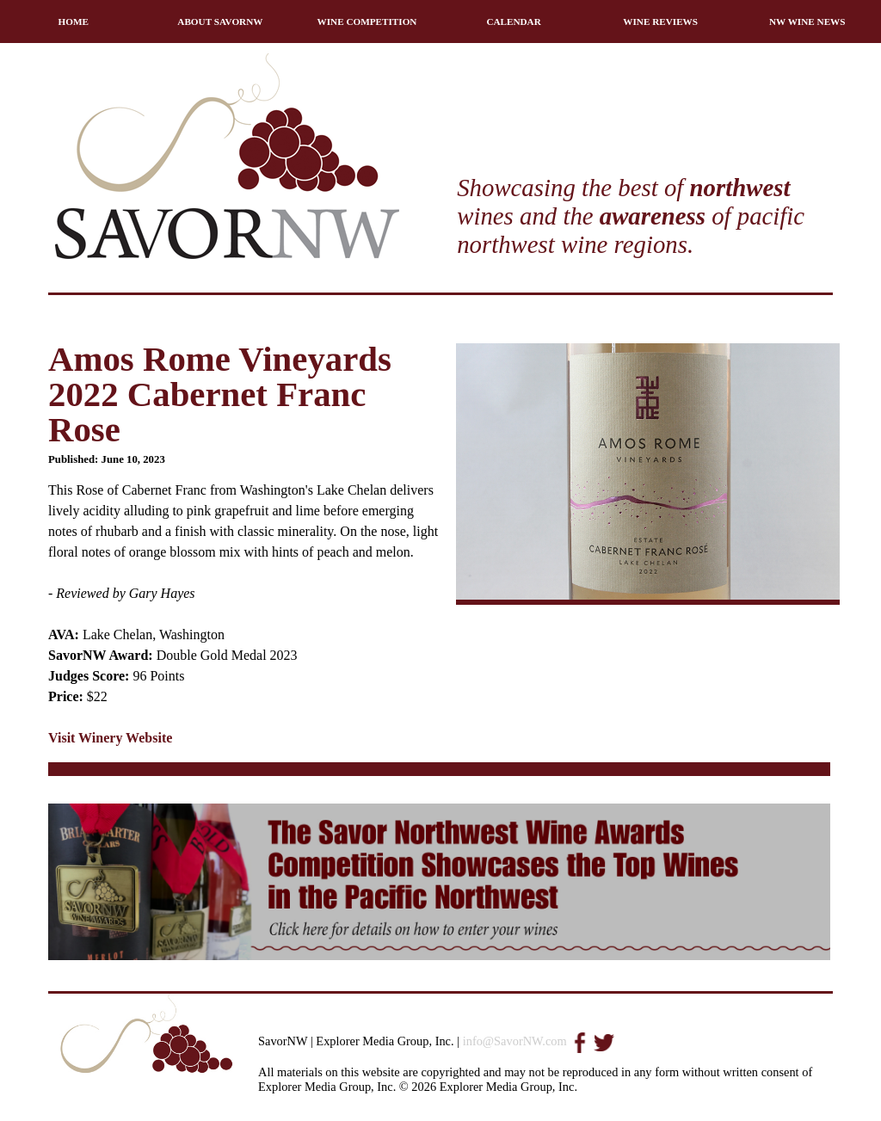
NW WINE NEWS (807, 21)
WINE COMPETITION (367, 21)
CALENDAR (513, 21)
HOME (74, 21)
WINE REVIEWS (660, 21)
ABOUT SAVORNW (219, 21)
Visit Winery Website (110, 737)
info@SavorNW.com (515, 1041)
